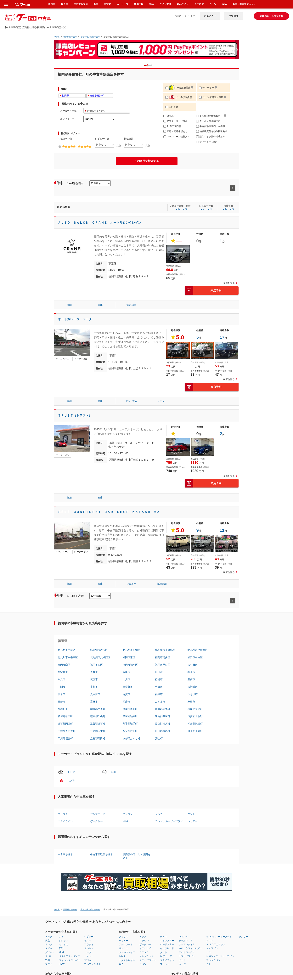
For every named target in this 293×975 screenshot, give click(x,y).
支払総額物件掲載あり (209, 116)
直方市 (94, 672)
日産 (113, 771)
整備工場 (138, 4)
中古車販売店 (81, 4)
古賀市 (126, 694)
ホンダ (48, 944)
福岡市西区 (96, 664)
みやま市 (160, 701)
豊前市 (191, 679)
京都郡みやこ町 (131, 738)
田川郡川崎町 (195, 731)
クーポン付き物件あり (209, 121)
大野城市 (193, 686)
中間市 (61, 686)
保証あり (169, 116)
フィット (164, 964)
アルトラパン (213, 960)
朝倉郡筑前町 (195, 723)
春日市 (159, 686)
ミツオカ (63, 944)
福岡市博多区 (162, 657)
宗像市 (61, 694)
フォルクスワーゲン (69, 960)
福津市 (159, 694)
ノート (182, 960)
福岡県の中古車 (70, 37)
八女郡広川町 (130, 731)
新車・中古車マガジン (244, 4)
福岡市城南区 (130, 664)
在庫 (100, 304)
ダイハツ (49, 952)
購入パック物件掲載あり (210, 136)
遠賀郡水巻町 (195, 716)
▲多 (202, 209)
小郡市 (94, 686)
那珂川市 (63, 708)
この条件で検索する (146, 160)
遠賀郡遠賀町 (97, 723)
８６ (121, 964)
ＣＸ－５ (144, 952)
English (177, 16)
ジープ (87, 952)
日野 (61, 948)
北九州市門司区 (66, 649)
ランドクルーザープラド (169, 821)
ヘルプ (191, 16)
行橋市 (159, 679)
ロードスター (167, 944)
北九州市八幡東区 (68, 657)
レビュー (162, 401)
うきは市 (193, 694)
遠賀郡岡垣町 (65, 723)
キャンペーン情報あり (176, 136)
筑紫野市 (128, 686)
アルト (209, 940)
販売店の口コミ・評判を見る (136, 856)
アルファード (97, 814)
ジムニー (160, 814)
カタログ (199, 4)
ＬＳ (208, 952)
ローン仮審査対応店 (211, 97)
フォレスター (167, 940)
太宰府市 (95, 694)
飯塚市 (126, 672)
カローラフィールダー (190, 948)
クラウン (128, 814)
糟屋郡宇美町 (97, 708)
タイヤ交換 (165, 4)
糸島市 (191, 701)
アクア (142, 936)
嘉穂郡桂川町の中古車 (90, 37)
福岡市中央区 (195, 657)
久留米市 (63, 672)
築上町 (159, 738)
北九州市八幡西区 (100, 657)
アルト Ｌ (173, 546)
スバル (48, 956)
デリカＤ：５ (186, 940)
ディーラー (206, 87)
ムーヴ (182, 964)
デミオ (163, 936)
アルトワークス (187, 952)
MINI (125, 821)
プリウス (63, 814)
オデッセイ (145, 948)
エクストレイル (127, 960)
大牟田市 (193, 664)
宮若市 (61, 701)
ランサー (243, 936)
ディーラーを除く (207, 141)
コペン (142, 964)
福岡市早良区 (162, 664)
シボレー (88, 936)
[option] (146, 51)
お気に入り (210, 16)
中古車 (57, 37)
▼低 (185, 209)
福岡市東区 (129, 657)
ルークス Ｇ (199, 353)
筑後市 (94, 679)
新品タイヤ (183, 4)
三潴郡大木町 (97, 731)
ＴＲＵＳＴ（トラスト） (75, 415)
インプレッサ (167, 948)
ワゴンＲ (183, 936)
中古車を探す (65, 854)
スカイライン (65, 821)
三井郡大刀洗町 (66, 731)
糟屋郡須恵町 (195, 708)
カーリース (122, 4)
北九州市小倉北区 (165, 649)
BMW (62, 964)
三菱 (47, 960)
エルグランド (146, 956)
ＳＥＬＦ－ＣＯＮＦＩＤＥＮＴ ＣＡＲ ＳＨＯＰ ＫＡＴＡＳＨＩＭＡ (109, 512)
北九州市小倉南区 (198, 649)
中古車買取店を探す (101, 854)
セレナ (122, 956)
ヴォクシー (96, 821)
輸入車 (64, 4)
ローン (212, 4)
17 (222, 337)
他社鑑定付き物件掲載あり (211, 131)
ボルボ (87, 940)
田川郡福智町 (65, 738)
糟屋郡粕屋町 (130, 716)
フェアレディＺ (187, 944)
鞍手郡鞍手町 (130, 723)
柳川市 (191, 672)
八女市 (61, 679)
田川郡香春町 (162, 731)
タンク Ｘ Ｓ (175, 257)
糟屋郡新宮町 (65, 716)
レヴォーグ (166, 956)
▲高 (177, 209)
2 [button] (153, 65)
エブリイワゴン (187, 956)
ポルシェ (88, 948)
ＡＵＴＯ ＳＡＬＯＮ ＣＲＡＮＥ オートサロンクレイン (99, 222)
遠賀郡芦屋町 (162, 716)
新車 (95, 4)
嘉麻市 (94, 701)
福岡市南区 (64, 664)
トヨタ (71, 771)
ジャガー (88, 956)
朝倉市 (126, 701)
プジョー (88, 960)
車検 (151, 4)
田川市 (159, 672)
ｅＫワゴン (212, 948)
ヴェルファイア (127, 952)
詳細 (69, 304)
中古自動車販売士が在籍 (210, 126)
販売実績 (131, 304)
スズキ (71, 780)
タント (191, 814)
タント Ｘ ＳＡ (225, 546)
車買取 (107, 4)
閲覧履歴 (233, 16)
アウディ (88, 944)
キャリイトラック (226, 353)
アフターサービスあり (176, 121)
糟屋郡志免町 (162, 708)
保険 (224, 4)
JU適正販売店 (172, 126)
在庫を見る (229, 283)
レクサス (63, 940)
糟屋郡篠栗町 (130, 708)
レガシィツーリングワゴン (220, 956)
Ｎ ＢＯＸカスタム (215, 944)
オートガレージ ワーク (75, 319)
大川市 (126, 679)
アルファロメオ (92, 964)
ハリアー (193, 821)
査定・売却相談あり (175, 131)
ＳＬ (208, 964)
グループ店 (131, 401)
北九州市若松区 (99, 649)
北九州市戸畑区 (131, 649)
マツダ (48, 964)
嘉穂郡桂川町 (162, 723)
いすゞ (62, 936)
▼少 (209, 209)
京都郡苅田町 (97, 738)
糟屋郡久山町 (97, 716)
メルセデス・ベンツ (69, 956)
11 (222, 530)
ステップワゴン (147, 960)
